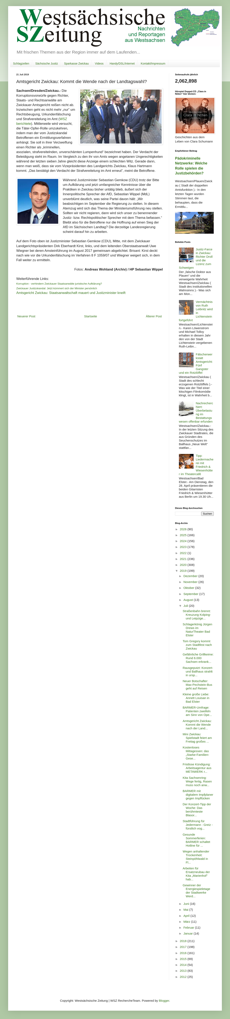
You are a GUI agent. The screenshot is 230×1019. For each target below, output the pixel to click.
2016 (183, 953)
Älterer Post (154, 316)
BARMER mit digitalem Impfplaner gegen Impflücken (198, 794)
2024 (183, 541)
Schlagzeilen (21, 63)
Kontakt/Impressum (153, 63)
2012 (183, 976)
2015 (183, 959)
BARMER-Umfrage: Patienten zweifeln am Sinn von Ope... (197, 711)
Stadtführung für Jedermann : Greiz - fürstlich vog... (198, 824)
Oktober (189, 587)
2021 (183, 559)
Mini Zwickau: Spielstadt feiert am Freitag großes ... (197, 737)
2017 (183, 947)
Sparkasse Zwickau (76, 63)
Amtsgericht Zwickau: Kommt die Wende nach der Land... (197, 724)
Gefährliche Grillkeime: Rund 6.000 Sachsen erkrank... (198, 658)
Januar (188, 933)
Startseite (90, 316)
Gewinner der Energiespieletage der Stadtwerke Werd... (196, 890)
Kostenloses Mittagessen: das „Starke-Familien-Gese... (196, 753)
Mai (186, 909)
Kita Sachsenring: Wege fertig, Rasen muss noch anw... (197, 781)
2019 (183, 570)
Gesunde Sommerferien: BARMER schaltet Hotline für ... (196, 840)
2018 (183, 941)
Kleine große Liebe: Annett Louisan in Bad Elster (196, 697)
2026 (183, 529)
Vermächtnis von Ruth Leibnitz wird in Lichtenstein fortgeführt (196, 311)
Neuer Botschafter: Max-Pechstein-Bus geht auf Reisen (197, 684)
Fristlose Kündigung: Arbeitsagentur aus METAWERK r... (197, 768)
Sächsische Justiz (46, 63)
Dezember (190, 576)
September (191, 594)
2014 (183, 964)
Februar (189, 927)
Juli (186, 605)
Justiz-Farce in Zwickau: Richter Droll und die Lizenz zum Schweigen (196, 258)
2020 (183, 564)
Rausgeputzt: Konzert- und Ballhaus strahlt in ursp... (198, 671)
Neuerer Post (26, 316)
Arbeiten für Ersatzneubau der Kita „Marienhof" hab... (196, 874)
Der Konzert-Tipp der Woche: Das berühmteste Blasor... (197, 809)
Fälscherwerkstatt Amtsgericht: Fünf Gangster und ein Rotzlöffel (196, 363)
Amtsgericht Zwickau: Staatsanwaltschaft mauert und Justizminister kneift (70, 293)
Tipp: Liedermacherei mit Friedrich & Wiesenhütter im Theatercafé (196, 465)
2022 (183, 553)
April (186, 915)
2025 (183, 535)
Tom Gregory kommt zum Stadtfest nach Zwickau (197, 644)
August (188, 600)
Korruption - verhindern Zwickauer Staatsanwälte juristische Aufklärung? (59, 283)
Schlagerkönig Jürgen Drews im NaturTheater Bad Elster (197, 629)
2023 (183, 547)
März (187, 921)
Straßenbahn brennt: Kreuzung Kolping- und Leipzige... (197, 614)
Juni (186, 903)
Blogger (164, 1000)
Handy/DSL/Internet (122, 63)
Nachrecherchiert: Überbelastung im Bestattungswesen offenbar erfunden (196, 412)
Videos (99, 63)
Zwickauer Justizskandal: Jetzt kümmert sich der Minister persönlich (56, 288)
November (190, 582)
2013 (183, 970)
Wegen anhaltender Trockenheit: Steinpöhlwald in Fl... (196, 857)
